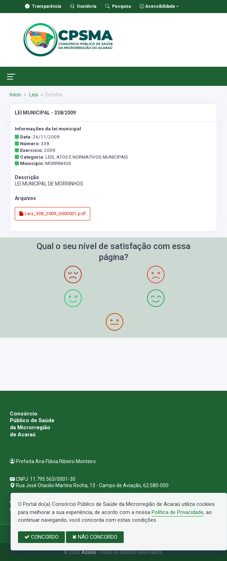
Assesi (88, 552)
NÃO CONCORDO (94, 537)
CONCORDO (41, 537)
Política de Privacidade (177, 512)
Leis (33, 95)
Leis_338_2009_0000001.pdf (52, 213)
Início (15, 95)
